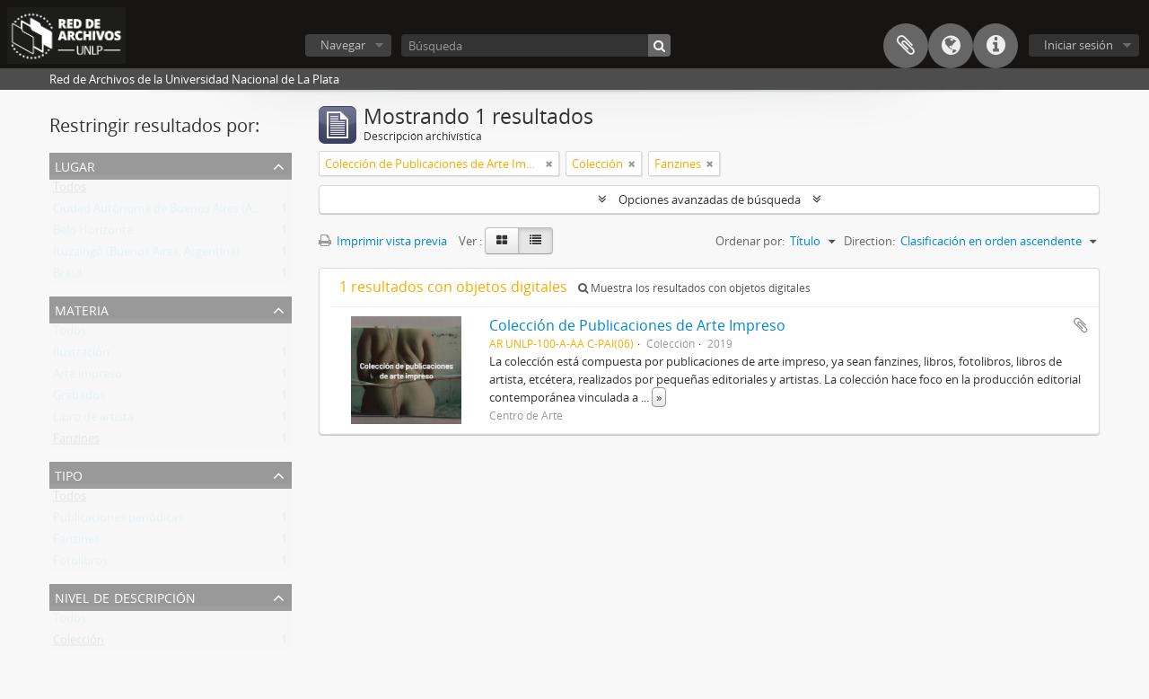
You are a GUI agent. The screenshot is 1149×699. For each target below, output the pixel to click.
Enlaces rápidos (995, 45)
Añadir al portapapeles (1081, 325)
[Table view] (535, 240)
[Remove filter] (549, 164)
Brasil (67, 277)
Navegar (342, 45)
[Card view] (502, 240)
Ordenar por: (750, 241)
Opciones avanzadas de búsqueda (709, 199)
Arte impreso (87, 377)
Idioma (950, 45)
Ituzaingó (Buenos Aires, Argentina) (146, 255)
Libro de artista (93, 420)
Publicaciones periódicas (118, 521)
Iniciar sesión (1078, 45)
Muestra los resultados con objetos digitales (694, 288)
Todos (69, 190)
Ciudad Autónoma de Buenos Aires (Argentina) (177, 212)
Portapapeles (905, 45)
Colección (78, 643)
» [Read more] (659, 397)
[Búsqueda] (536, 45)
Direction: (869, 241)
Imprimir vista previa (383, 241)
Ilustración (81, 356)
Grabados (79, 399)
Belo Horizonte (93, 234)
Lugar (75, 165)
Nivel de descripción (125, 596)
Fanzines (76, 442)
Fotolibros (80, 564)
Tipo (69, 474)
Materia (82, 308)
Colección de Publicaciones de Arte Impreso (637, 325)
